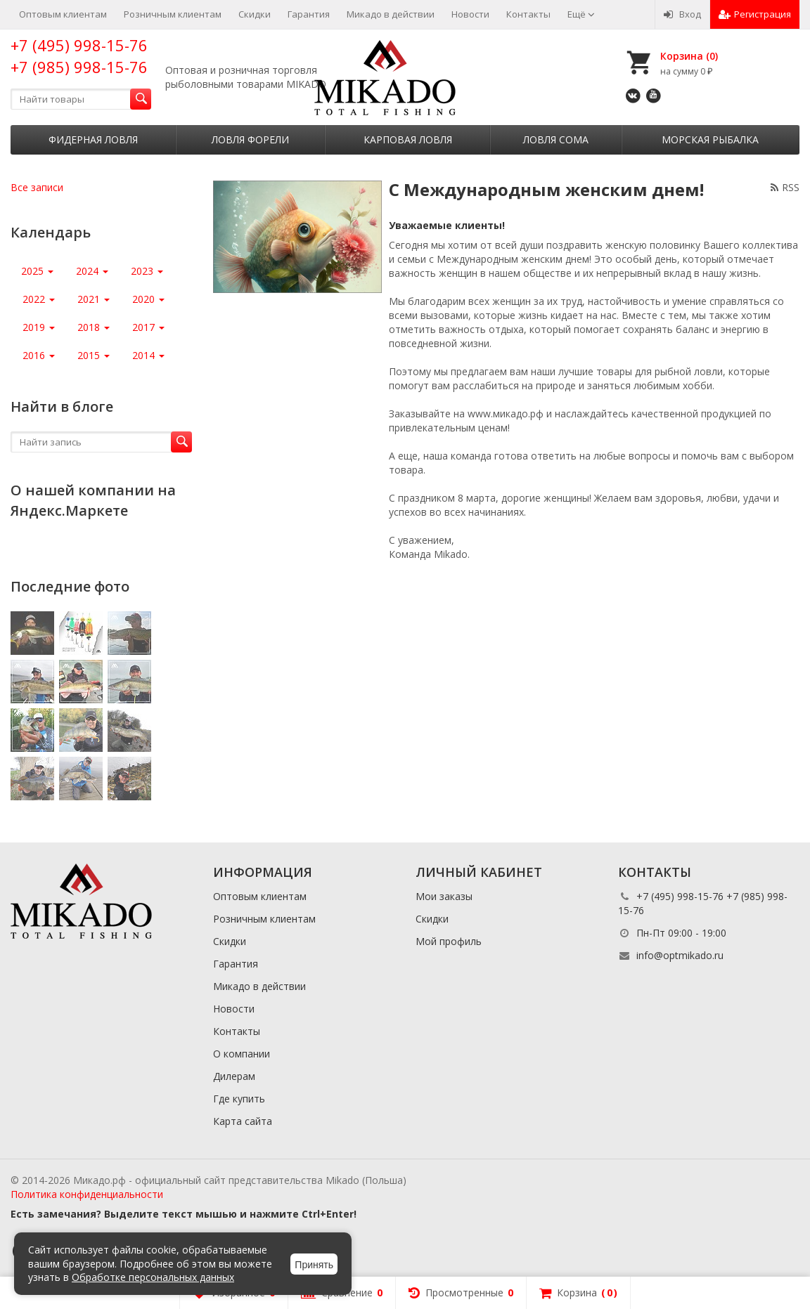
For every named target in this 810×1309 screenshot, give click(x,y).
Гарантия (309, 14)
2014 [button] (148, 355)
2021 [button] (93, 299)
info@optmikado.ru (680, 955)
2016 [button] (38, 355)
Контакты (528, 14)
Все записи (37, 187)
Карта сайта (242, 1121)
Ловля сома (556, 139)
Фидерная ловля (93, 139)
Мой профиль (449, 941)
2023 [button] (147, 271)
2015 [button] (93, 355)
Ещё (581, 14)
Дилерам (234, 1076)
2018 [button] (93, 327)
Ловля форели (250, 139)
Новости (470, 14)
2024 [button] (92, 271)
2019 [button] (38, 327)
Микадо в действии (391, 14)
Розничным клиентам (172, 14)
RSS (785, 187)
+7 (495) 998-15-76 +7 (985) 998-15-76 (79, 55)
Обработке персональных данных (153, 1277)
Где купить (239, 1098)
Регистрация (755, 14)
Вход (682, 14)
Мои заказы (444, 896)
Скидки (254, 14)
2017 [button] (148, 327)
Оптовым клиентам (63, 14)
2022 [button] (38, 299)
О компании (241, 1053)
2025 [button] (37, 271)
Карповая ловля (408, 139)
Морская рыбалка (710, 139)
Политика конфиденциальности (87, 1194)
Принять (314, 1264)
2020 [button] (148, 299)
